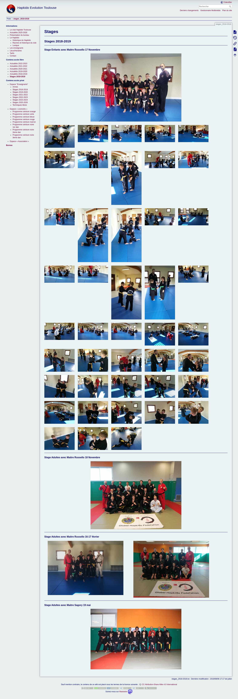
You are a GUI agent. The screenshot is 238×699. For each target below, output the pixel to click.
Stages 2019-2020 (20, 92)
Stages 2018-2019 (17, 77)
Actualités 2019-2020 (18, 71)
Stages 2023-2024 (20, 100)
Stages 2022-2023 (20, 97)
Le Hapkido (14, 38)
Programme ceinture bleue (23, 117)
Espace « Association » (19, 141)
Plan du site (227, 10)
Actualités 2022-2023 (18, 63)
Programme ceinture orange (24, 111)
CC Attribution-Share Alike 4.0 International (159, 684)
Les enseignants (16, 48)
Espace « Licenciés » (18, 109)
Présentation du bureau (19, 35)
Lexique (16, 45)
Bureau (9, 145)
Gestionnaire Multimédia (210, 10)
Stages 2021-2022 (20, 95)
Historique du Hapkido (22, 40)
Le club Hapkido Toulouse (20, 30)
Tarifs (12, 53)
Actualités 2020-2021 (18, 69)
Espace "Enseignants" (19, 84)
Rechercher (230, 6)
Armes (15, 87)
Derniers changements (189, 10)
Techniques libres (20, 105)
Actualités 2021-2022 (18, 66)
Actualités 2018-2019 (18, 74)
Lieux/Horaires (16, 51)
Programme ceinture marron (24, 122)
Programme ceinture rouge (24, 119)
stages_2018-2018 (21, 19)
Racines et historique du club (24, 43)
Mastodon (125, 692)
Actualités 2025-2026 (18, 32)
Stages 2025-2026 (20, 102)
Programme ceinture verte (23, 114)
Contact (13, 56)
